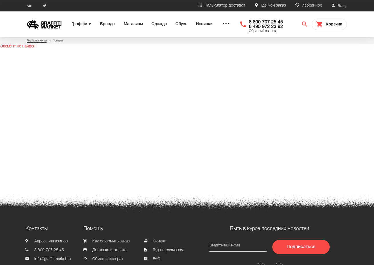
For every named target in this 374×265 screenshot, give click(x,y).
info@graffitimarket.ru (52, 259)
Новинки (204, 24)
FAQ (156, 259)
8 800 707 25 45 (266, 22)
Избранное (312, 5)
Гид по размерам (168, 250)
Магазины (133, 24)
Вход (342, 5)
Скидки (160, 241)
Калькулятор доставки (225, 5)
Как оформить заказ (111, 241)
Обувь (181, 24)
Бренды (107, 24)
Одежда (159, 24)
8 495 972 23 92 (266, 27)
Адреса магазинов (51, 241)
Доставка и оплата (109, 250)
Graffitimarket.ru (37, 40)
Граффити (81, 24)
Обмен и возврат (107, 259)
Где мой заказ (273, 5)
